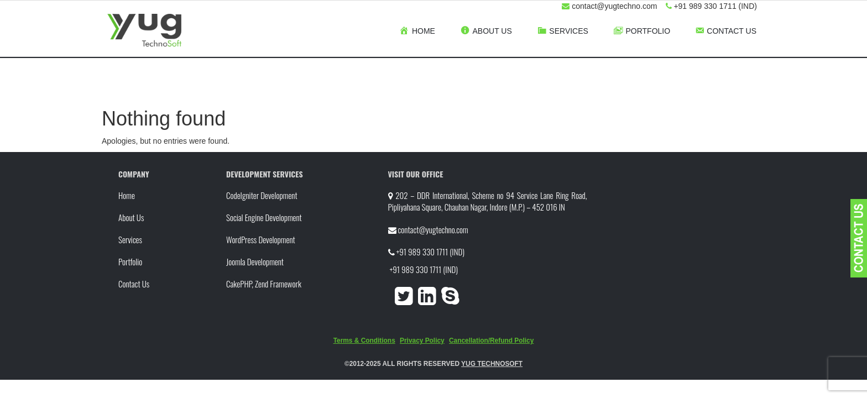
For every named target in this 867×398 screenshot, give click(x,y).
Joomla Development (255, 261)
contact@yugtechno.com (432, 229)
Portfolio (130, 261)
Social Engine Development (264, 217)
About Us (131, 217)
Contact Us (133, 283)
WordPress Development (260, 239)
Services (130, 239)
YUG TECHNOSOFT (492, 364)
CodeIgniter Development (261, 195)
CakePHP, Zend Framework (263, 283)
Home (126, 195)
